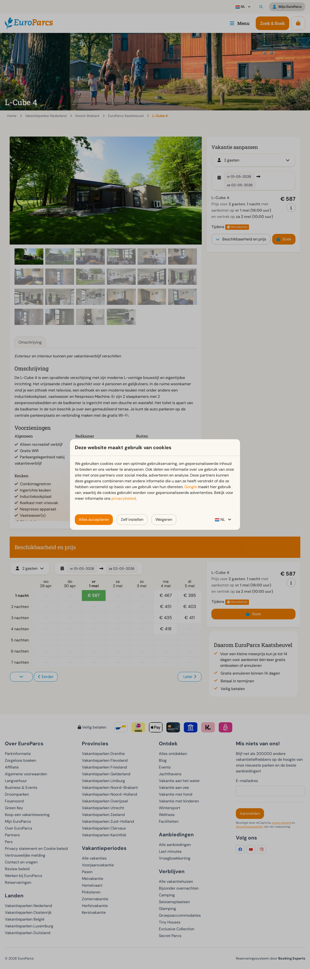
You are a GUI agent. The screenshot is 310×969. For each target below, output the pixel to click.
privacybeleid (123, 498)
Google (190, 486)
